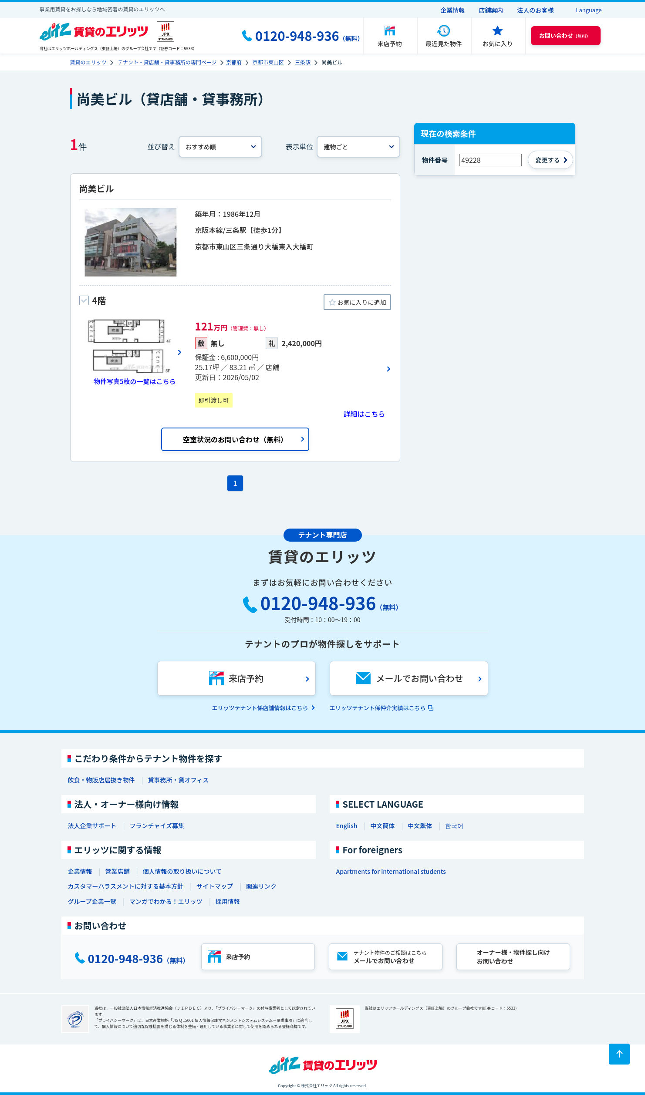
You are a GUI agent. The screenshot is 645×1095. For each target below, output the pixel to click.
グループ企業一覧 (92, 901)
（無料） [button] (565, 35)
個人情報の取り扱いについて (182, 871)
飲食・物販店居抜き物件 (101, 779)
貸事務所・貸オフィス (178, 779)
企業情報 (452, 10)
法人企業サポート (92, 825)
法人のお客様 (535, 10)
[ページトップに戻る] (619, 1054)
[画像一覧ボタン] (130, 352)
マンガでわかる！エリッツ (166, 901)
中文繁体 (420, 825)
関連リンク (261, 886)
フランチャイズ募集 (157, 825)
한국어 (454, 825)
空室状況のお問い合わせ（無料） (235, 439)
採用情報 (228, 901)
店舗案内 (491, 10)
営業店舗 (117, 871)
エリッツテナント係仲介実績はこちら (378, 708)
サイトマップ (214, 886)
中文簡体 (382, 825)
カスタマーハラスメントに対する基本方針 (125, 886)
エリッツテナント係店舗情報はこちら (260, 708)
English (347, 825)
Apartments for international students (391, 871)
